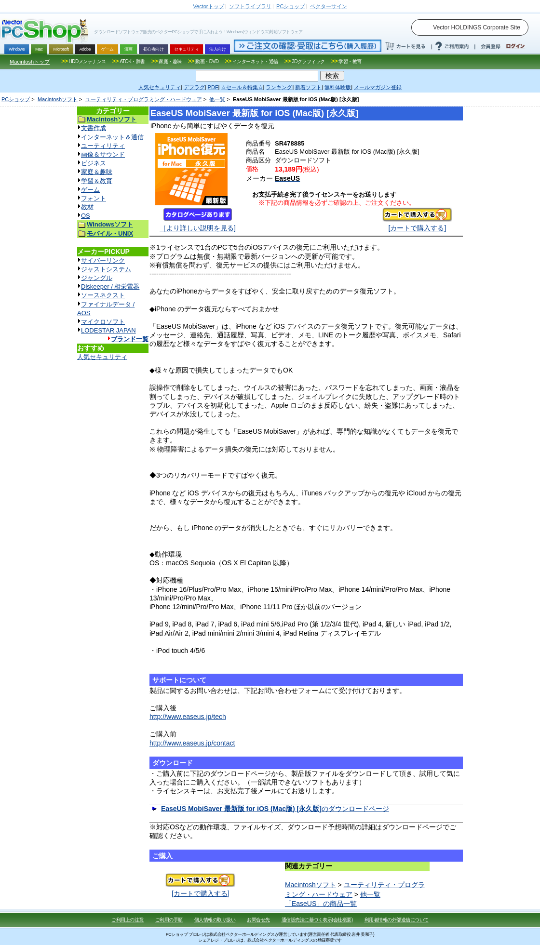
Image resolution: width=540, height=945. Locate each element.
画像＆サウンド (103, 154)
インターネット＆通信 (112, 137)
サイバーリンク (103, 260)
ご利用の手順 (169, 919)
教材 (87, 207)
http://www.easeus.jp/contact (192, 743)
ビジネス (93, 163)
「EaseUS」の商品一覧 (321, 903)
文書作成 (93, 128)
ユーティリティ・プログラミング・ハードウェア (143, 99)
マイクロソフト (103, 321)
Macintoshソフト (58, 99)
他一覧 (217, 99)
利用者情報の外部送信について (396, 919)
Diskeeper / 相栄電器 (110, 286)
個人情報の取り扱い (215, 919)
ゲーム (90, 189)
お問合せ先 (258, 919)
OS (85, 215)
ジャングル (96, 277)
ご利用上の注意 (127, 919)
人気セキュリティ (102, 356)
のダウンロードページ (275, 808)
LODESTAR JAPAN (108, 330)
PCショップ (15, 99)
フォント (93, 198)
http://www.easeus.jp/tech (187, 716)
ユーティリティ (103, 145)
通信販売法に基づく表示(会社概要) (317, 919)
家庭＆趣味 (96, 171)
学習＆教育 (96, 181)
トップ (208, 6)
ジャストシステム (106, 269)
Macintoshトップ (30, 62)
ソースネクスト (103, 295)
